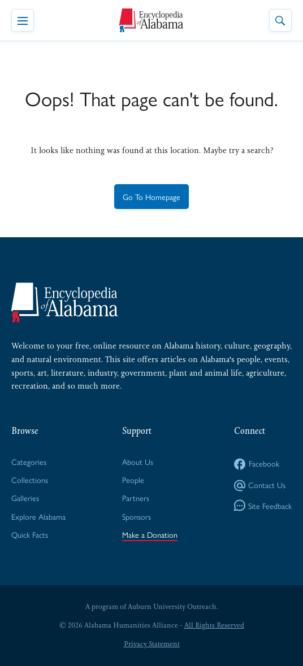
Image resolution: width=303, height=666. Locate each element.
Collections (29, 479)
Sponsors (136, 516)
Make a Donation (150, 534)
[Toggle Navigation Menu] (22, 20)
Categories (28, 461)
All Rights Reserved (214, 625)
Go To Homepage (151, 196)
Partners (135, 497)
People (133, 479)
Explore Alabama (38, 516)
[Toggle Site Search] (280, 20)
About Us (137, 461)
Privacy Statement (152, 643)
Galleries (25, 497)
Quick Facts (29, 534)
